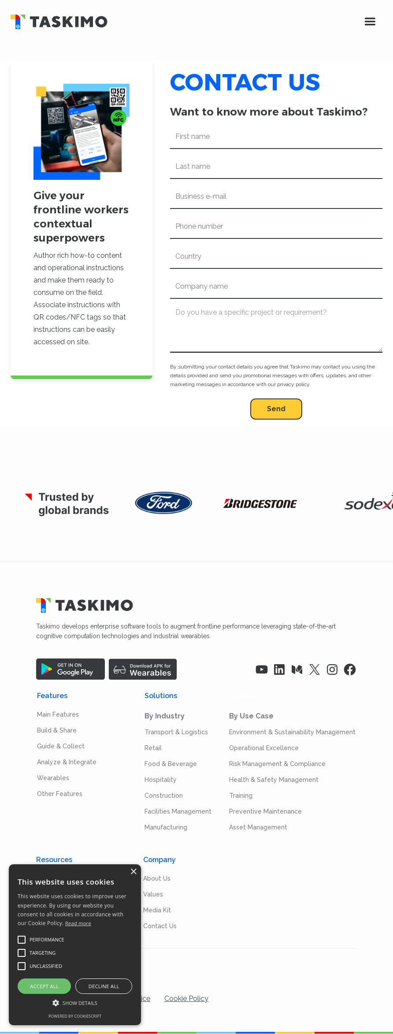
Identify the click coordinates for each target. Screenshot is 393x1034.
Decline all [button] (104, 986)
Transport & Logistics (176, 732)
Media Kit (157, 910)
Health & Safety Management (274, 779)
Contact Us (160, 926)
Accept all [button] (44, 986)
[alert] (75, 944)
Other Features (59, 793)
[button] (370, 21)
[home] (177, 22)
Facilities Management (178, 811)
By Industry (165, 716)
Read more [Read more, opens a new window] (78, 923)
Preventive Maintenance (265, 811)
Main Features (58, 714)
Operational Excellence (264, 747)
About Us (157, 878)
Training (240, 795)
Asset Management (258, 827)
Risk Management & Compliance (277, 763)
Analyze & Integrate (66, 762)
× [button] (133, 872)
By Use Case (251, 716)
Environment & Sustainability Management (292, 732)
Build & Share (57, 730)
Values (153, 894)
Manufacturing (166, 827)
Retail (153, 747)
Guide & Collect (61, 746)
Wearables (53, 777)
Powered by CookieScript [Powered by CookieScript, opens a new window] (74, 1016)
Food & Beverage (171, 763)
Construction (164, 795)
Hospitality (161, 779)
